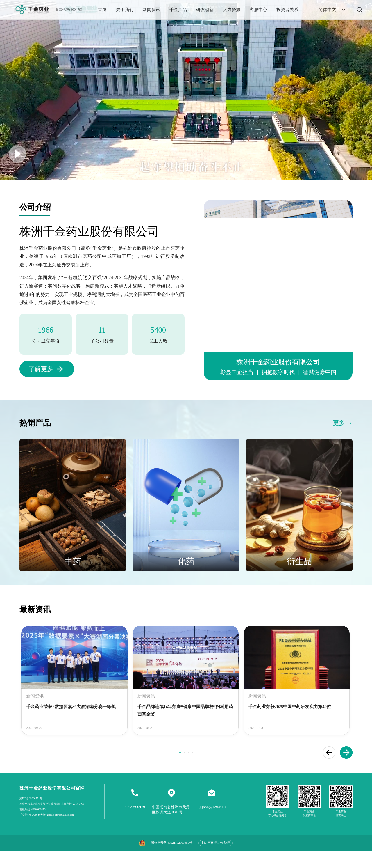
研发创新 (205, 9)
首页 (102, 9)
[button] (329, 752)
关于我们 (124, 9)
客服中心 (258, 9)
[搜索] (354, 9)
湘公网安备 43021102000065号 (171, 842)
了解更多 (41, 369)
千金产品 (178, 9)
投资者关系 (287, 9)
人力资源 (231, 9)
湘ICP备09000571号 (30, 798)
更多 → (343, 422)
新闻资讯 (151, 9)
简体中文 (333, 10)
